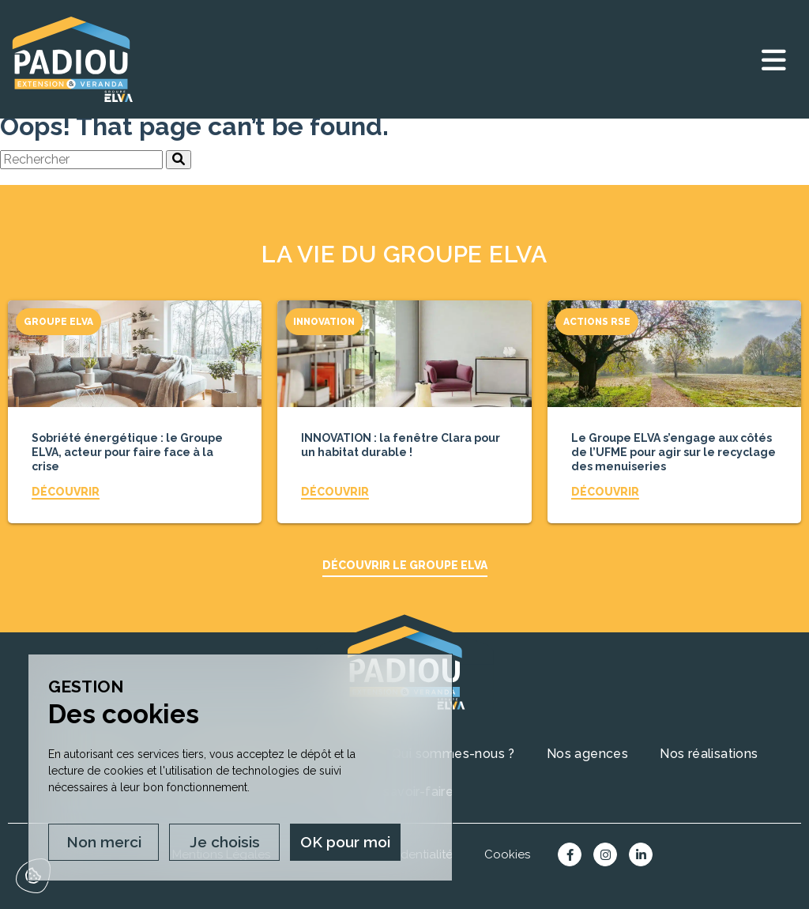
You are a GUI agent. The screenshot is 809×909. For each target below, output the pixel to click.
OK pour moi (345, 842)
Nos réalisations (709, 753)
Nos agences (587, 753)
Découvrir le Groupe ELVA (404, 565)
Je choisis (225, 842)
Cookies (507, 854)
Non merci (103, 842)
